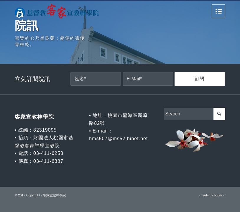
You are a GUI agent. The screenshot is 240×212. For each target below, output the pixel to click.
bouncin (219, 195)
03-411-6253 (48, 153)
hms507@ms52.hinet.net (118, 138)
